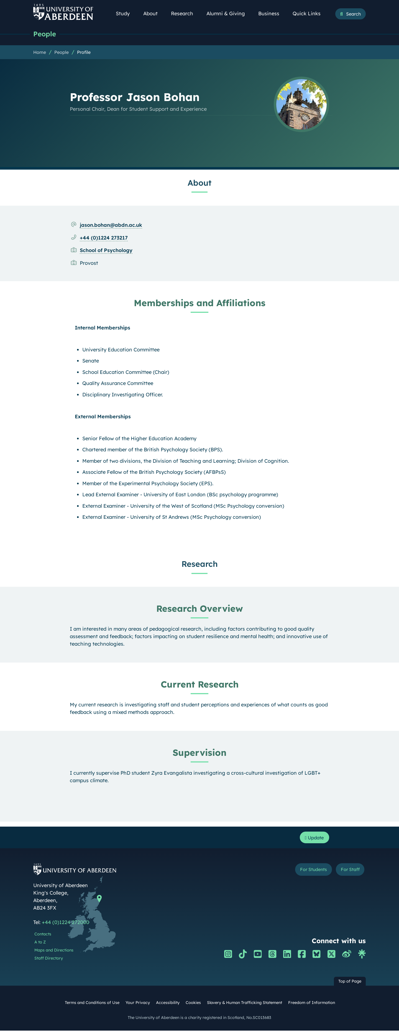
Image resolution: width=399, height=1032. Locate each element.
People (45, 34)
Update (313, 838)
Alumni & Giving (228, 13)
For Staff (348, 871)
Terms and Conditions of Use (92, 1004)
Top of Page (349, 982)
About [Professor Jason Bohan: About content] (199, 183)
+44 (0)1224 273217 (104, 238)
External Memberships (103, 417)
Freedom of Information (311, 1004)
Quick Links (310, 13)
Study (126, 13)
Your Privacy (138, 1004)
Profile (84, 52)
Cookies (193, 1004)
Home (39, 52)
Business (271, 13)
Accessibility (168, 1004)
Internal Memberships (102, 328)
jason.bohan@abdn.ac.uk (111, 225)
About (153, 13)
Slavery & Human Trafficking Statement (244, 1004)
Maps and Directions (53, 951)
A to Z (40, 943)
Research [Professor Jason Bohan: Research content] (199, 564)
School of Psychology (106, 250)
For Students (307, 871)
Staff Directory (48, 959)
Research (185, 13)
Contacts (42, 935)
